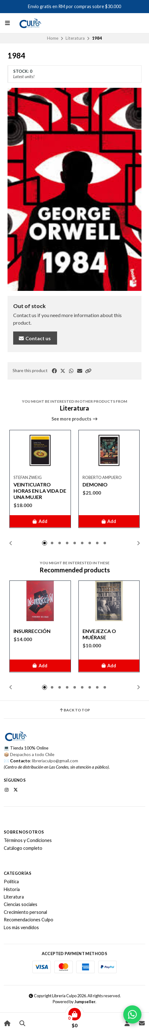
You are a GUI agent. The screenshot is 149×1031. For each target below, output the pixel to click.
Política (11, 881)
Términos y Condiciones (28, 840)
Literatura (75, 38)
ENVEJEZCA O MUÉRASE (99, 634)
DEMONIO (95, 484)
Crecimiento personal (25, 912)
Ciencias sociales (20, 904)
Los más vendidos (21, 927)
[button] (88, 370)
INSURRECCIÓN (32, 631)
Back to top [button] (74, 710)
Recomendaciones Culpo (28, 920)
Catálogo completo (23, 848)
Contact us (34, 338)
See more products (74, 419)
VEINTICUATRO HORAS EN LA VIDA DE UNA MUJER (39, 490)
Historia (12, 889)
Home (52, 38)
